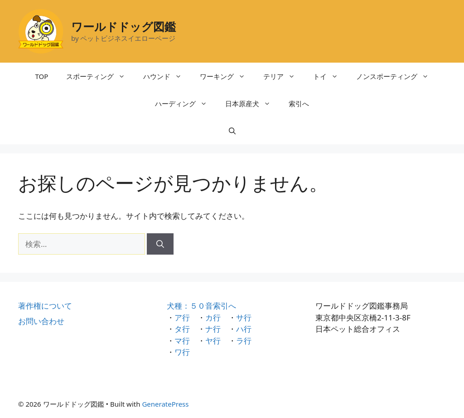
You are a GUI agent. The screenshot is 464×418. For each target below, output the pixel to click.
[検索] (160, 244)
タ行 (182, 329)
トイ (330, 76)
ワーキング (227, 76)
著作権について (45, 305)
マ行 (182, 340)
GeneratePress (165, 403)
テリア (283, 76)
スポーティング (100, 76)
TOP (41, 76)
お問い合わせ (41, 321)
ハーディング (185, 103)
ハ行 (243, 329)
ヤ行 (213, 340)
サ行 (243, 317)
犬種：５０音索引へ (201, 305)
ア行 (182, 317)
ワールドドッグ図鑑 (123, 26)
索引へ (299, 103)
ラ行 (243, 340)
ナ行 (213, 329)
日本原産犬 (252, 103)
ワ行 (182, 352)
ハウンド (167, 76)
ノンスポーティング (397, 76)
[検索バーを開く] (232, 130)
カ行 (213, 317)
